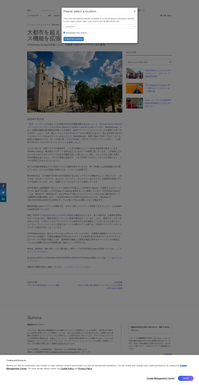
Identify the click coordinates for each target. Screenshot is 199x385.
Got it (185, 380)
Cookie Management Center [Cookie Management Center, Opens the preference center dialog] (161, 380)
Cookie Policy (67, 370)
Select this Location (73, 39)
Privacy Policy (85, 370)
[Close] (135, 11)
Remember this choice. (75, 33)
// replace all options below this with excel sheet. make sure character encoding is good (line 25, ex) (99, 26)
